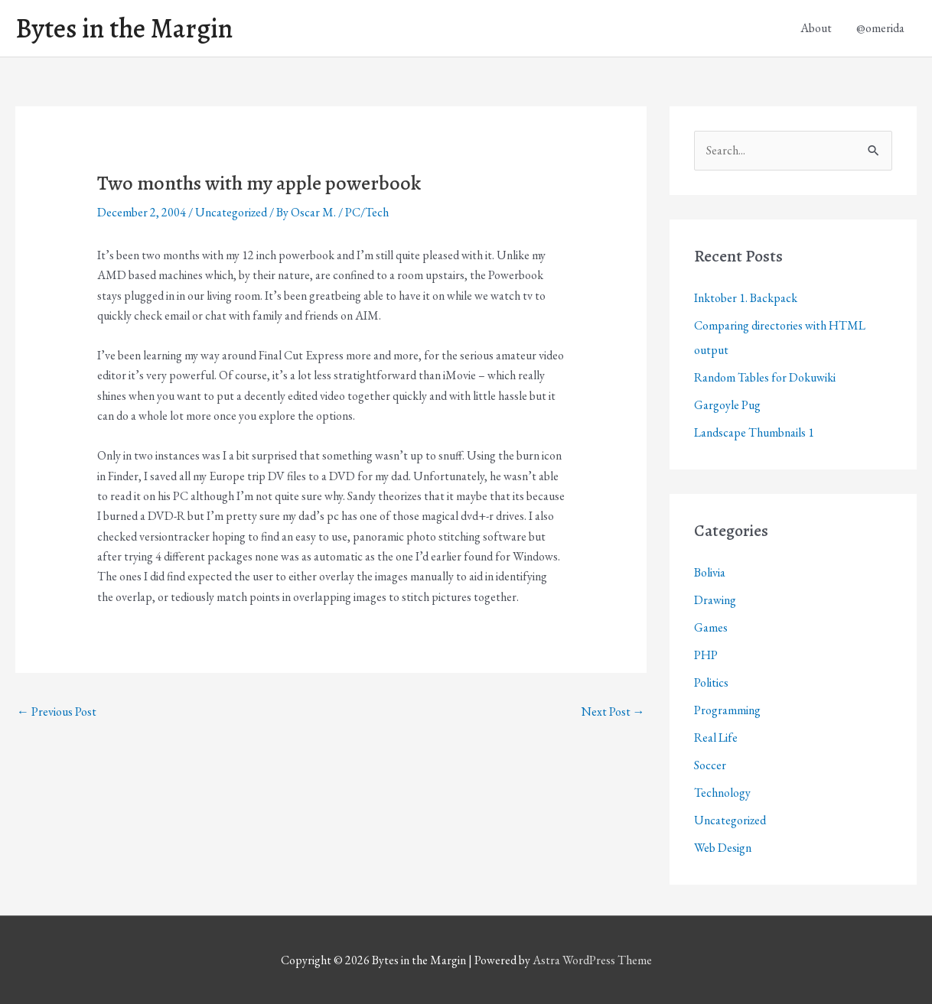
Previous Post (56, 711)
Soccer (710, 765)
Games (711, 627)
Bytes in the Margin (124, 28)
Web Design (722, 848)
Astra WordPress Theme (592, 960)
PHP (706, 655)
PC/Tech (367, 212)
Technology (722, 793)
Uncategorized (231, 212)
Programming (727, 710)
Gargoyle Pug (727, 405)
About (816, 28)
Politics (711, 682)
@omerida (880, 28)
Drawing (715, 600)
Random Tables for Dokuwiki (765, 377)
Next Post (613, 711)
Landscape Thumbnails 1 (754, 432)
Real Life (716, 737)
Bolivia (709, 572)
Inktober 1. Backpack (745, 298)
